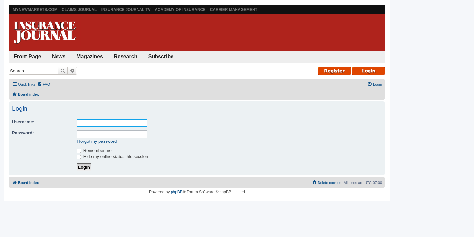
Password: (23, 132)
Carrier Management (233, 9)
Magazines (89, 56)
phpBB (177, 192)
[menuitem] (43, 84)
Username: (23, 121)
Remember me (94, 150)
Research (125, 56)
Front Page (27, 56)
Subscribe (160, 56)
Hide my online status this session (112, 156)
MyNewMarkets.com (35, 9)
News (59, 56)
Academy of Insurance (180, 9)
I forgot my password (97, 141)
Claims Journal (79, 9)
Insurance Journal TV (126, 9)
